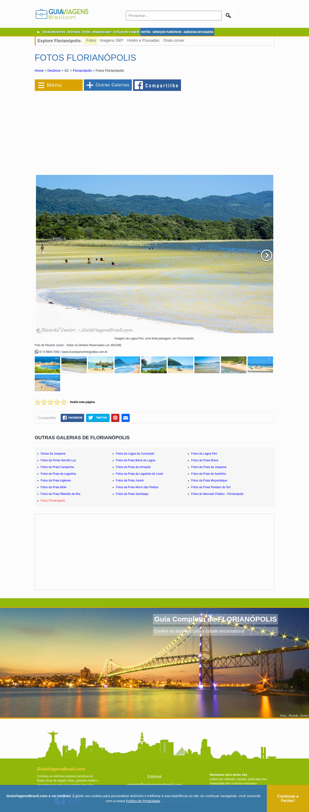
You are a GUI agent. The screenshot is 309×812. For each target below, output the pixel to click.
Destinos (53, 70)
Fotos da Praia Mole (53, 487)
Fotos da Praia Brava (204, 460)
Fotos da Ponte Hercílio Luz (58, 460)
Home (39, 70)
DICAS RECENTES (54, 32)
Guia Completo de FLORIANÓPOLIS (215, 619)
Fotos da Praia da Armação (133, 467)
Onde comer (173, 40)
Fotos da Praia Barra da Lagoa (135, 460)
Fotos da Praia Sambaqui (132, 494)
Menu (54, 85)
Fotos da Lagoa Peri (204, 453)
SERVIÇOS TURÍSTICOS (166, 32)
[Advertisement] (87, 130)
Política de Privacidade (143, 801)
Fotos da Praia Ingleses (56, 480)
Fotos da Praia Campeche (57, 467)
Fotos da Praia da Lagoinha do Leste (139, 473)
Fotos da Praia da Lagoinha (58, 473)
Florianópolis (82, 70)
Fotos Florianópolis (53, 500)
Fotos (91, 40)
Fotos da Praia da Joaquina (209, 467)
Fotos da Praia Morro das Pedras (137, 487)
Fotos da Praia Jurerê (130, 480)
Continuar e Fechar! (287, 798)
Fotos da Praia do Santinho (208, 473)
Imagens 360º (111, 40)
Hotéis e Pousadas (143, 40)
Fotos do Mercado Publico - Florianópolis (217, 494)
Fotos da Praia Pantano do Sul (210, 487)
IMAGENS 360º (102, 32)
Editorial (155, 777)
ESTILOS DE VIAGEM (126, 32)
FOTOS (86, 32)
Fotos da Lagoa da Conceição (135, 453)
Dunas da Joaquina (53, 453)
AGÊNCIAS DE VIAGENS (198, 32)
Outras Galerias (112, 85)
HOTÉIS (146, 32)
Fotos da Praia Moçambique (209, 480)
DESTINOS (73, 32)
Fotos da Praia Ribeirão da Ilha (60, 494)
